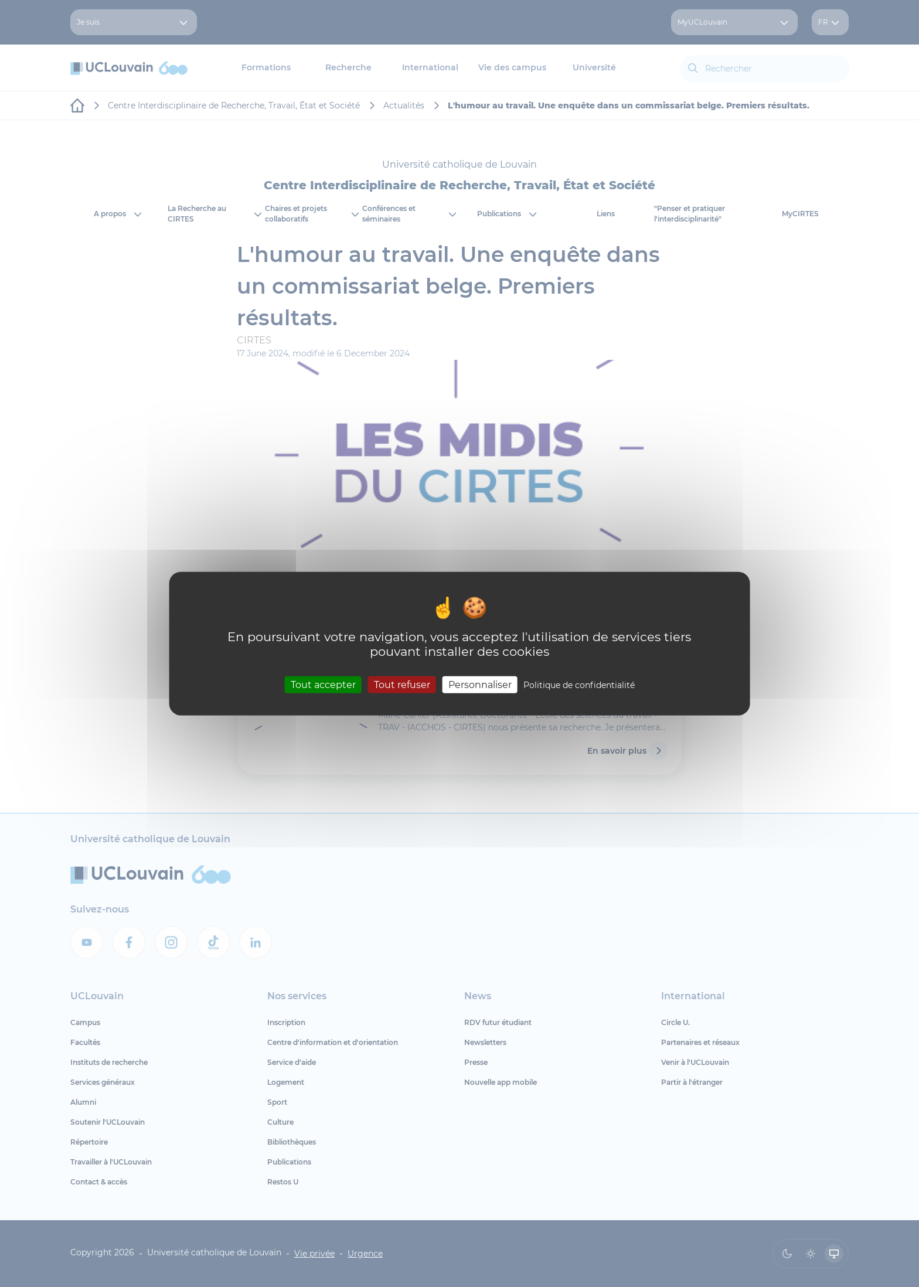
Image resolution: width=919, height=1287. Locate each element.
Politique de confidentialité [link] (579, 684)
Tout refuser (402, 684)
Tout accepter (323, 684)
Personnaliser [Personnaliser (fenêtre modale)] (480, 684)
